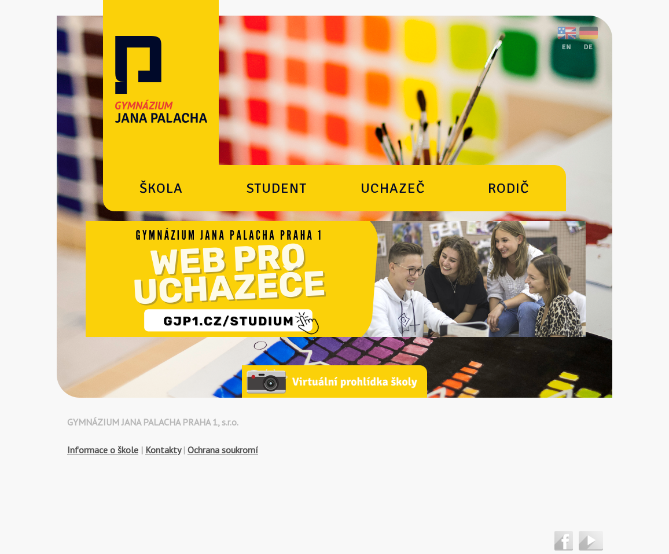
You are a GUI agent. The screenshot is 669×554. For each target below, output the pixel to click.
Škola (161, 188)
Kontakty (163, 450)
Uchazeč (393, 188)
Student (277, 188)
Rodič (508, 188)
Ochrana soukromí (223, 450)
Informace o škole (102, 450)
